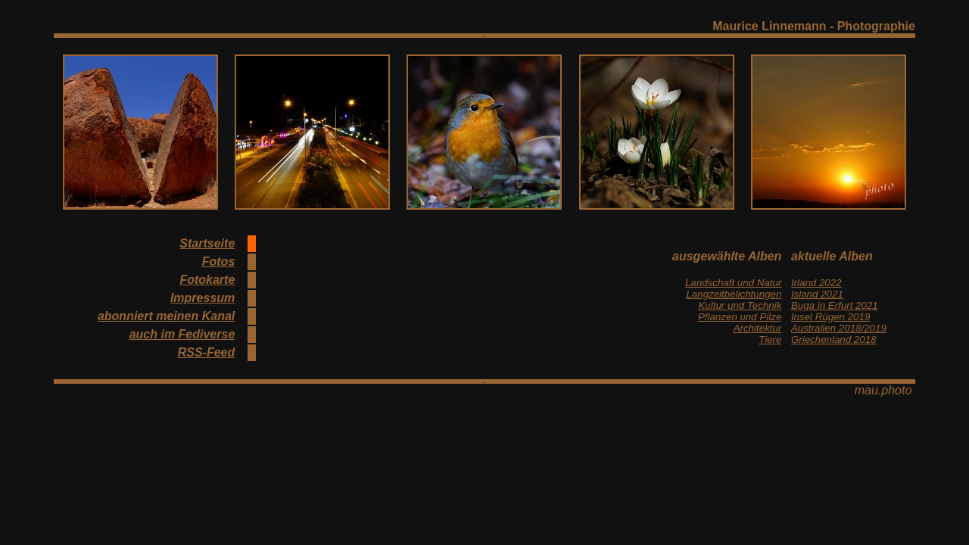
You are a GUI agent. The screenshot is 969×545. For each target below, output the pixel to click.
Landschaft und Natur (733, 282)
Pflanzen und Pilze (739, 316)
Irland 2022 (816, 282)
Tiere (770, 339)
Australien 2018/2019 (838, 328)
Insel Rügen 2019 (830, 316)
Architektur (758, 328)
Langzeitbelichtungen (733, 294)
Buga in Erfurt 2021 (834, 305)
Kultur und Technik (739, 305)
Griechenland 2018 (834, 339)
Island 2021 (817, 294)
